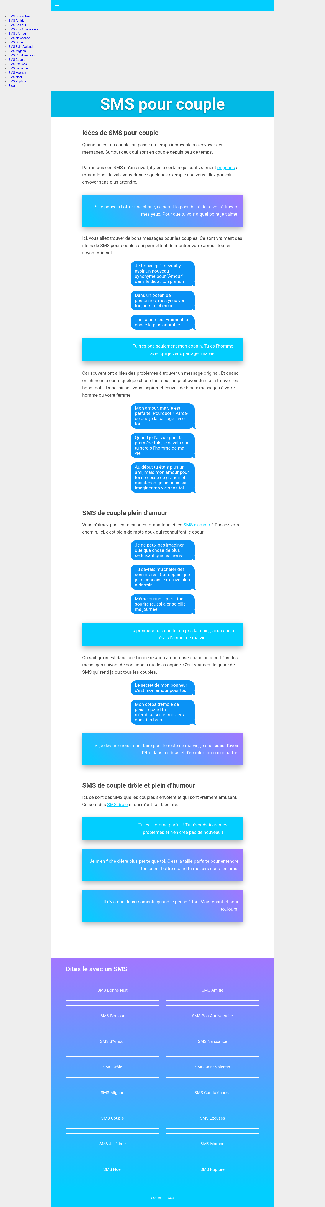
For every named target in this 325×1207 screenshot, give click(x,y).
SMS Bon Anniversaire (23, 29)
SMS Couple (17, 59)
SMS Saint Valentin (21, 46)
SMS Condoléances (22, 55)
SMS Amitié (17, 20)
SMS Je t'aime (18, 68)
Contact (156, 1198)
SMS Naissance (19, 38)
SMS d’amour (197, 524)
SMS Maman (17, 72)
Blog (12, 85)
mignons (226, 167)
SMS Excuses (18, 64)
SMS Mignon (17, 51)
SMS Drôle (16, 42)
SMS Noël (15, 77)
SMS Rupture (17, 81)
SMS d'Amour (18, 33)
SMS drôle (117, 804)
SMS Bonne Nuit (20, 16)
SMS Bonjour (17, 25)
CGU (171, 1198)
